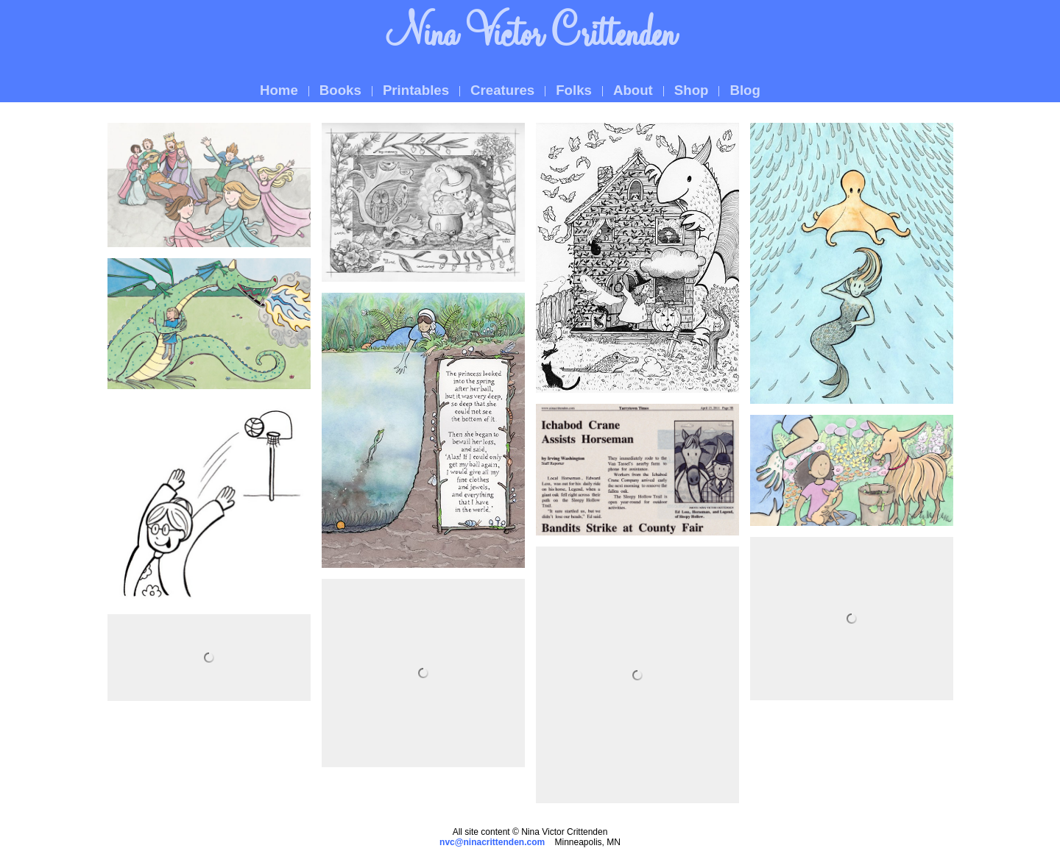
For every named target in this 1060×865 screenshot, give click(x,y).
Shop (691, 90)
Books (340, 90)
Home (279, 90)
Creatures (502, 90)
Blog (744, 90)
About (633, 90)
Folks (574, 90)
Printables (416, 90)
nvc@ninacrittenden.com (492, 842)
